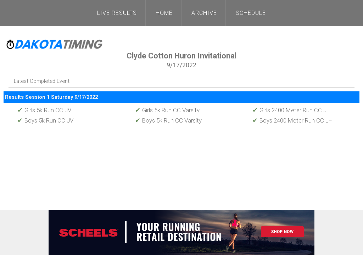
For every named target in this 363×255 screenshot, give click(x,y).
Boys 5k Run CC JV (45, 120)
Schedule (251, 13)
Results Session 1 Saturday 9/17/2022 (51, 97)
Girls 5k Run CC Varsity (167, 110)
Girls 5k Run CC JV (44, 110)
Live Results (117, 13)
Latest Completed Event (41, 81)
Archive (204, 13)
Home (164, 13)
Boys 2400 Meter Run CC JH (292, 120)
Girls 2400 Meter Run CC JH (291, 110)
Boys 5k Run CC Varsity (168, 120)
